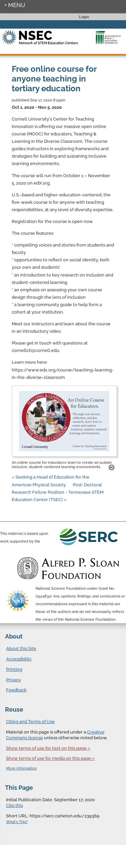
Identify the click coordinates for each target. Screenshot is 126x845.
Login (84, 17)
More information (21, 768)
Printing (14, 669)
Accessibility (19, 658)
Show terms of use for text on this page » (48, 748)
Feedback (16, 689)
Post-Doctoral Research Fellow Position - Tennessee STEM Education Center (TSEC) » (57, 492)
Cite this (14, 805)
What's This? (17, 822)
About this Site (21, 648)
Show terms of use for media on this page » (50, 758)
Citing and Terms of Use (30, 721)
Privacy (13, 679)
